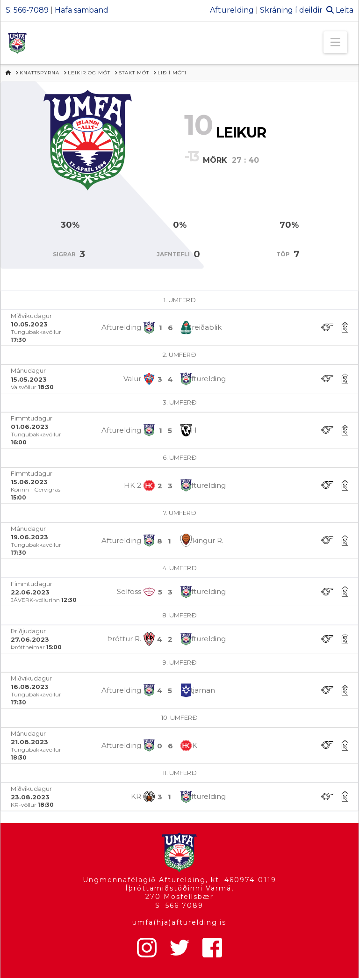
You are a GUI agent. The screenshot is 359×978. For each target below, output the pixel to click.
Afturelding (232, 10)
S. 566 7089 (179, 905)
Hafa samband (81, 10)
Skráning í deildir (291, 10)
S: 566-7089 (27, 10)
